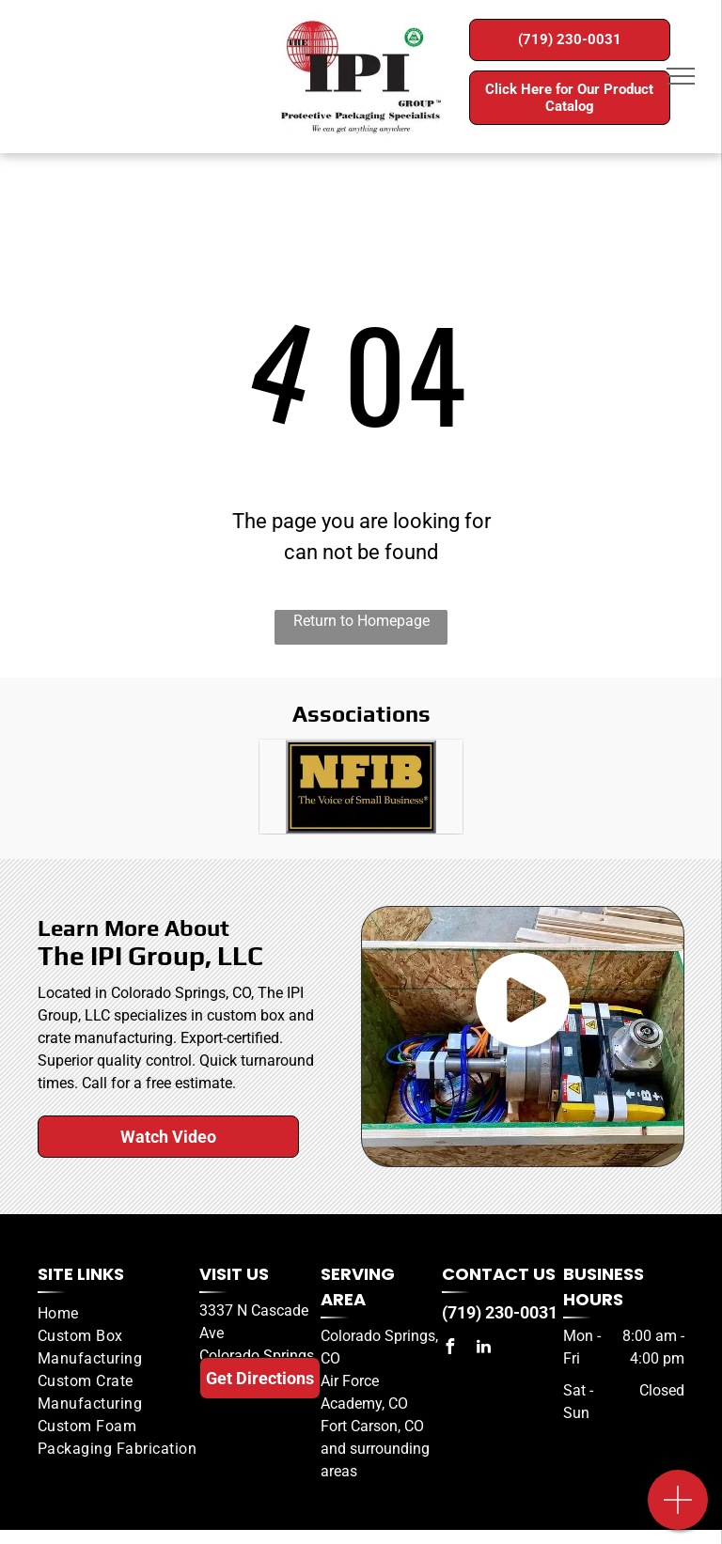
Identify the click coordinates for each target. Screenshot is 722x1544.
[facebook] (449, 1349)
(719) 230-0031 (499, 1312)
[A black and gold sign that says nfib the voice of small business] (361, 787)
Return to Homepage (361, 621)
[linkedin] (483, 1349)
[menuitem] (118, 1313)
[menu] (680, 76)
